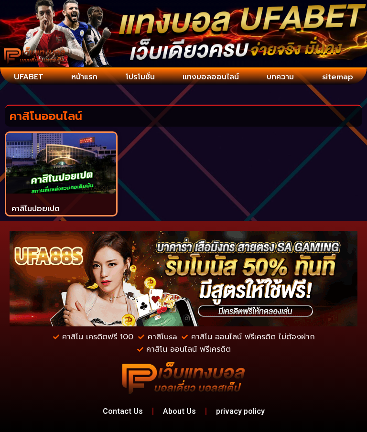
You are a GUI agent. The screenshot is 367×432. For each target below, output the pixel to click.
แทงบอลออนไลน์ (211, 77)
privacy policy (240, 411)
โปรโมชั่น (140, 77)
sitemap (337, 77)
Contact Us (123, 411)
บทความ (280, 77)
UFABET (28, 77)
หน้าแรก (84, 77)
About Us (179, 411)
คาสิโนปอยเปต (35, 209)
